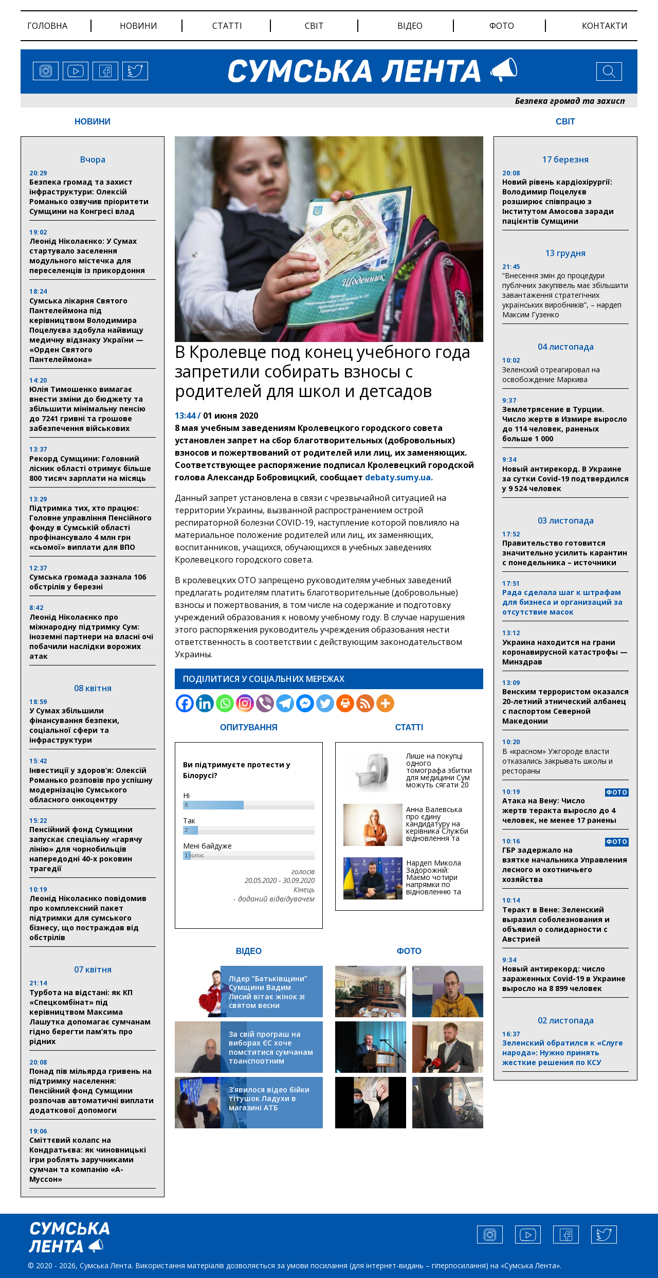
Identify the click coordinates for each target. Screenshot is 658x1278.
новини (138, 25)
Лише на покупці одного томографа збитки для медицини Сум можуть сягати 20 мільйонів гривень (439, 774)
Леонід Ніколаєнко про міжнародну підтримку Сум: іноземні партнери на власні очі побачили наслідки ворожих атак (91, 636)
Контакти (605, 25)
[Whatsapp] (225, 703)
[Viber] (265, 703)
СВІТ (565, 121)
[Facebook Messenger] (305, 703)
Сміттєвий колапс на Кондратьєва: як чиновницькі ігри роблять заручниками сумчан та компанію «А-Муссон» (87, 1159)
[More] (385, 703)
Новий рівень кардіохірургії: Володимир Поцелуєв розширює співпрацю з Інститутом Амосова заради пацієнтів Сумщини (558, 201)
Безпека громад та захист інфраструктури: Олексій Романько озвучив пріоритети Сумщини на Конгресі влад (89, 196)
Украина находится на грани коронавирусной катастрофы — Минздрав (565, 652)
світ (314, 25)
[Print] (345, 703)
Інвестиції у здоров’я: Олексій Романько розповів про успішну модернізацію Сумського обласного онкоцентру (91, 784)
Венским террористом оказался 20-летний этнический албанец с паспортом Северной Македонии (565, 706)
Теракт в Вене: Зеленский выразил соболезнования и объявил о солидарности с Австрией (556, 924)
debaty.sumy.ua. (399, 477)
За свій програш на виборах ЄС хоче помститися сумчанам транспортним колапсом (271, 1052)
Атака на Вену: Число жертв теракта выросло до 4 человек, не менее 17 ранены (559, 810)
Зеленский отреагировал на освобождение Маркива (551, 374)
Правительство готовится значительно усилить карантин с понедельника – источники (564, 552)
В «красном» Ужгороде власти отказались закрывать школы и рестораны (557, 761)
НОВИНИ (93, 121)
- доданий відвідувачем (274, 899)
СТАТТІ (409, 727)
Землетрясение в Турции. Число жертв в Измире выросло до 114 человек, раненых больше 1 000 (564, 423)
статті (227, 25)
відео (410, 25)
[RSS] (365, 703)
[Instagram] (245, 703)
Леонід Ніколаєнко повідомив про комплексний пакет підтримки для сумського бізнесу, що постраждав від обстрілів (88, 917)
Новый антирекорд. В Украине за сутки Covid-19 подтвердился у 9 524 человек (565, 478)
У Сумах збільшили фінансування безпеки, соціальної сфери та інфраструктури (74, 725)
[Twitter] (325, 703)
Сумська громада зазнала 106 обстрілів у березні (87, 581)
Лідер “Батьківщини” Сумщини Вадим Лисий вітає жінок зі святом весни (268, 992)
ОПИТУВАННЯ (249, 727)
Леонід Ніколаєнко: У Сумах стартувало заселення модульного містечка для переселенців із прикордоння (87, 255)
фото (501, 25)
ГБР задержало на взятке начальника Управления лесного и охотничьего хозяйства (564, 864)
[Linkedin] (205, 703)
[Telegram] (285, 703)
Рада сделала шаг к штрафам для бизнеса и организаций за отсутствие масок (562, 602)
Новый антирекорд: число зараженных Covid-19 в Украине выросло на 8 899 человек (564, 978)
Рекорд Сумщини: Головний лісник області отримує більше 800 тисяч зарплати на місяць (90, 468)
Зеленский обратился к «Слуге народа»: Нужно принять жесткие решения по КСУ (562, 1052)
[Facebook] (185, 703)
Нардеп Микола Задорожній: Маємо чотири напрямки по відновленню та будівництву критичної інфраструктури (433, 888)
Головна (47, 25)
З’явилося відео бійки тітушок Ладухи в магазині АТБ (269, 1098)
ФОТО (409, 951)
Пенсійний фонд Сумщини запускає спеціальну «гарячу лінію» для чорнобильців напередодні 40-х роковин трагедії (85, 848)
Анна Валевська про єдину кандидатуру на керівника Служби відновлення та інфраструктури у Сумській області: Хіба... (437, 834)
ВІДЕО (249, 951)
